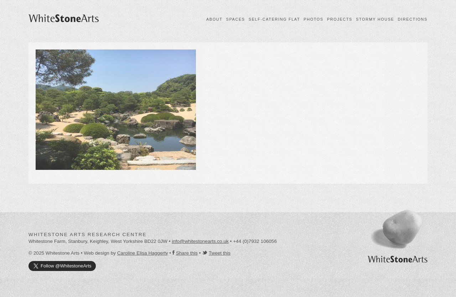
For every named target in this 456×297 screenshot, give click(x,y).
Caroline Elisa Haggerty (142, 253)
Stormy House (375, 19)
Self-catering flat (274, 19)
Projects (339, 19)
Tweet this (219, 253)
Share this (187, 253)
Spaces (235, 19)
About (214, 19)
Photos (313, 19)
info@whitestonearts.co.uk (200, 241)
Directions (413, 19)
